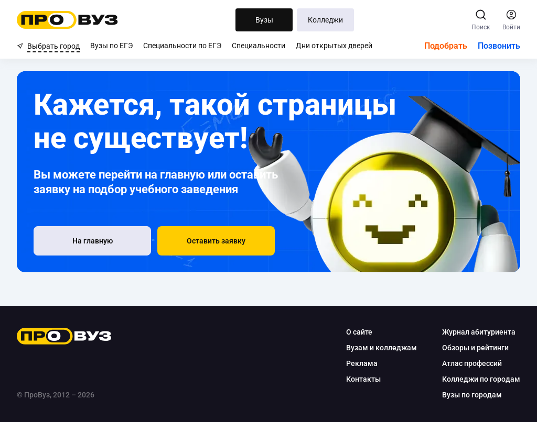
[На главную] (92, 241)
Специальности (258, 45)
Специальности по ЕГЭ (182, 45)
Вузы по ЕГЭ (111, 45)
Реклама (362, 363)
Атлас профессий (472, 363)
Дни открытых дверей (334, 45)
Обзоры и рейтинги (475, 347)
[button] (216, 241)
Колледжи (325, 20)
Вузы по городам (472, 395)
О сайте (359, 332)
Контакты (363, 379)
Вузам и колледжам (381, 347)
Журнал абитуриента (478, 332)
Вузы (264, 20)
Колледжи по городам (481, 379)
